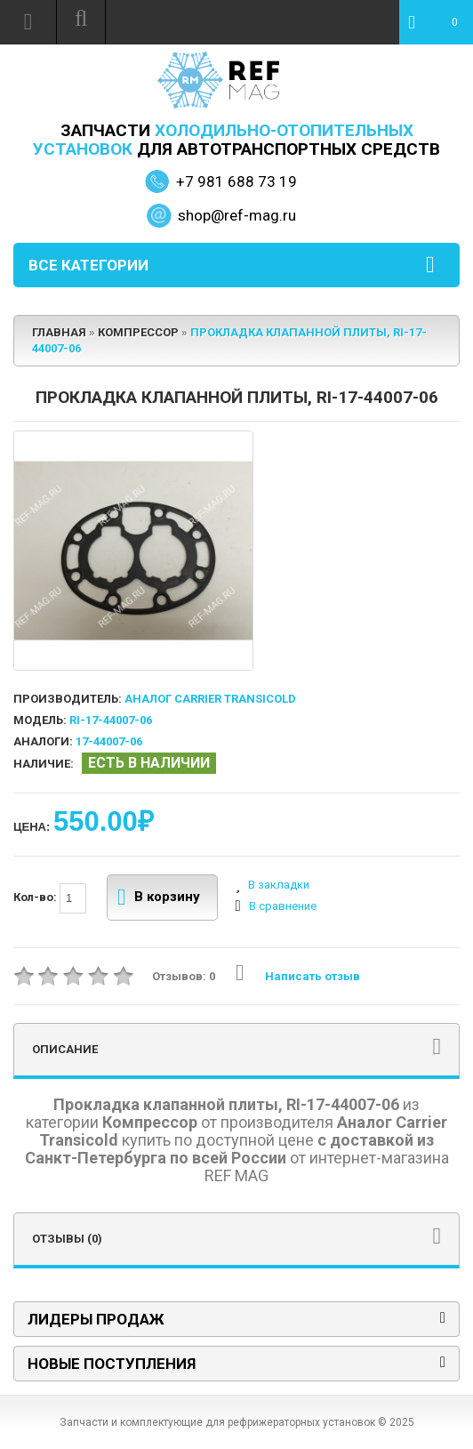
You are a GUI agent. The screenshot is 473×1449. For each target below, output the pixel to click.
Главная (59, 332)
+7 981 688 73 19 (236, 181)
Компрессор (138, 332)
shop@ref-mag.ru (237, 215)
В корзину (158, 897)
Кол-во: (49, 898)
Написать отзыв (298, 976)
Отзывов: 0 (183, 976)
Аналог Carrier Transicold (210, 698)
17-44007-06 (109, 741)
